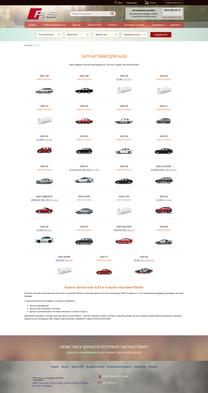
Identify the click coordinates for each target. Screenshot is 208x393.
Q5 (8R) (44, 230)
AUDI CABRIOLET (44, 196)
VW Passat (47, 385)
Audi (53, 382)
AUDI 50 (124, 75)
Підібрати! (160, 34)
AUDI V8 (144, 256)
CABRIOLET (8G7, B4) (44, 200)
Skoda (60, 382)
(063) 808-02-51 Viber (115, 376)
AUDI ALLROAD (163, 166)
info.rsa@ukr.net (110, 382)
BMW (35, 382)
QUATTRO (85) (124, 230)
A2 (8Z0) (44, 139)
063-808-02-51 (92, 352)
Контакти (175, 24)
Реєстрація (132, 2)
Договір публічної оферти (119, 366)
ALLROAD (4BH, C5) (164, 169)
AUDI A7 (84, 166)
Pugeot (76, 382)
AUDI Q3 (164, 196)
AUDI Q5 (44, 226)
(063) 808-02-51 (172, 10)
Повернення (158, 24)
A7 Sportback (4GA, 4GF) (84, 169)
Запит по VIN (94, 24)
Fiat (34, 385)
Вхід (120, 2)
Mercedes (43, 382)
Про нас (77, 24)
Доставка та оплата (134, 24)
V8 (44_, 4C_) (144, 260)
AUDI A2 (44, 136)
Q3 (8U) (163, 200)
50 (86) (124, 79)
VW (39, 385)
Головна (32, 24)
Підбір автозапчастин (54, 24)
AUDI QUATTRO (123, 226)
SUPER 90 (64, 260)
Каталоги (112, 24)
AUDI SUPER (64, 256)
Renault (68, 382)
